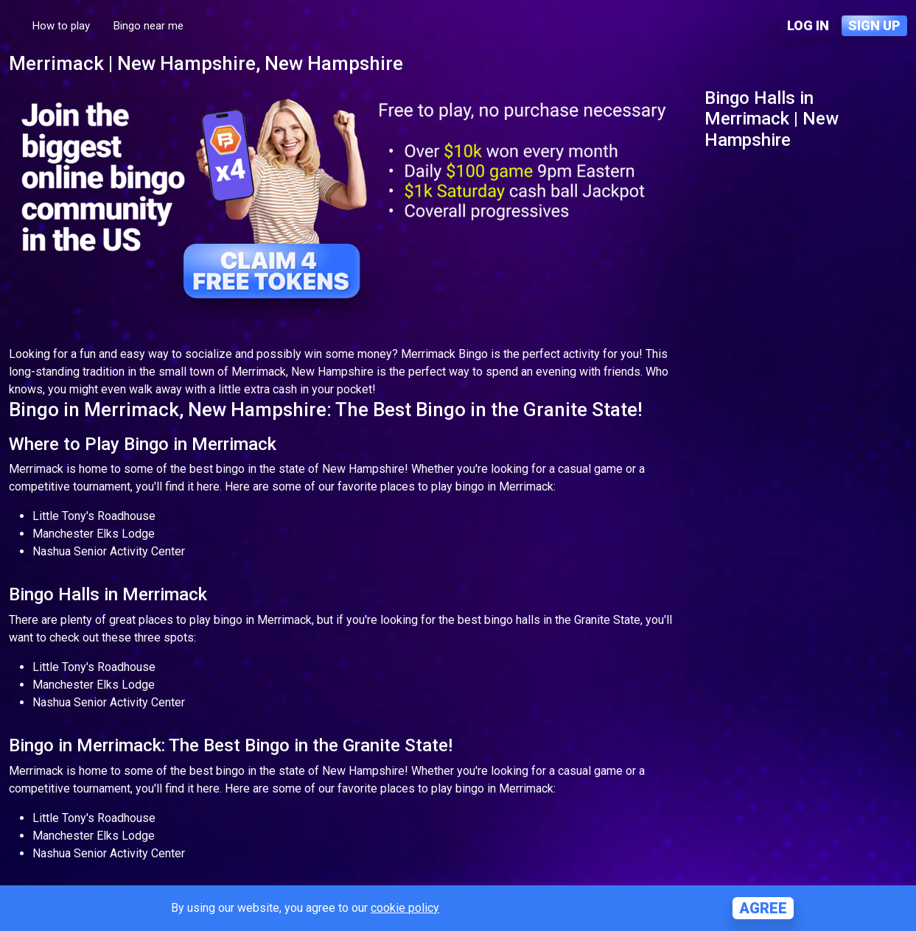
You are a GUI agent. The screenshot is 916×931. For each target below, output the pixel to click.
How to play (61, 25)
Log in (808, 25)
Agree (763, 908)
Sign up (874, 25)
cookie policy (405, 908)
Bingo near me (148, 25)
